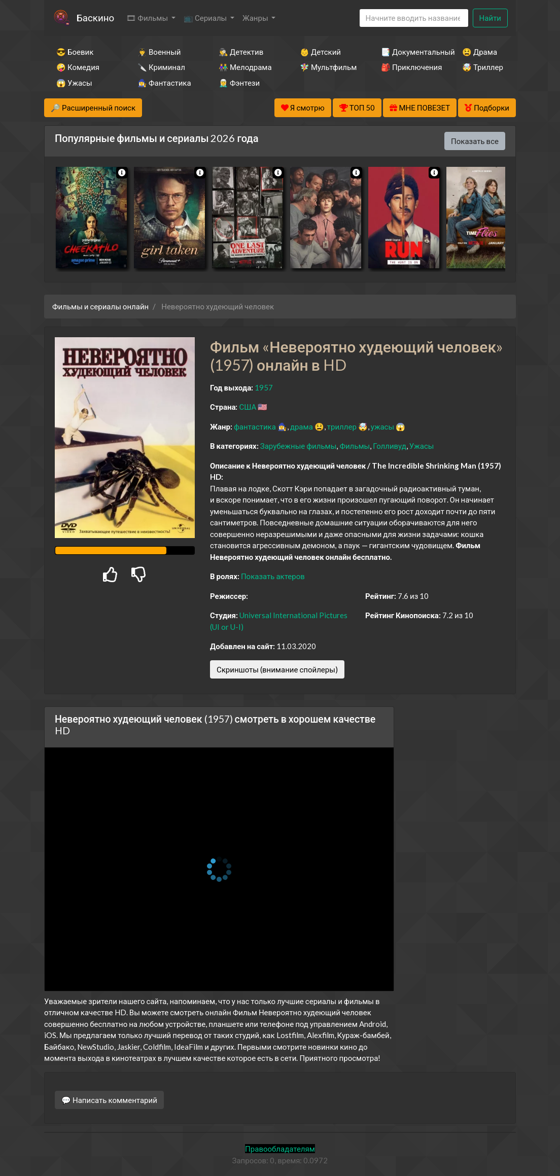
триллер (342, 426)
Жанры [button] (256, 17)
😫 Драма (479, 51)
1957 (264, 387)
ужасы (382, 426)
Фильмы (354, 445)
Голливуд (389, 445)
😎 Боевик (74, 51)
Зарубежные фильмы (298, 445)
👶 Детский (320, 51)
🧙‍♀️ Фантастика (164, 82)
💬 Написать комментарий (109, 1099)
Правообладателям (280, 1148)
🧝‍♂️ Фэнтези (239, 82)
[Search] (414, 18)
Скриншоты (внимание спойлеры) (277, 669)
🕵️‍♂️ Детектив (241, 51)
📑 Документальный (408, 51)
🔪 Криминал (161, 67)
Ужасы (421, 445)
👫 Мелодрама (245, 67)
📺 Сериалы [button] (206, 17)
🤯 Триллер (482, 67)
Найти (490, 17)
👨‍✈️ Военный (159, 51)
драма (301, 426)
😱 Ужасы (74, 82)
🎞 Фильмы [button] (147, 17)
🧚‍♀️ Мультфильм (327, 67)
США (247, 406)
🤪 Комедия (77, 67)
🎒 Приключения (408, 67)
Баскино (95, 17)
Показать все (475, 141)
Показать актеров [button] (273, 576)
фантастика (255, 426)
